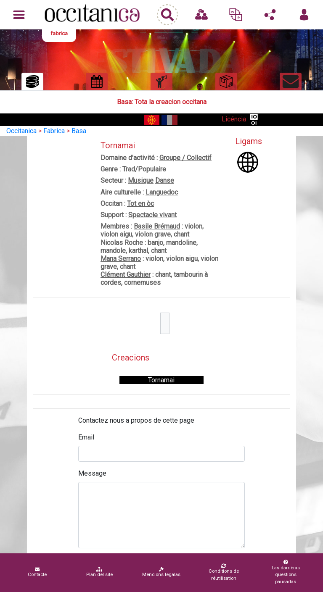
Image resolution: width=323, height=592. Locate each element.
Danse (164, 180)
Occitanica (21, 131)
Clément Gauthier (126, 275)
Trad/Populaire (144, 169)
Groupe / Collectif (185, 158)
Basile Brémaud (157, 226)
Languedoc (162, 192)
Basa (78, 131)
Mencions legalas (161, 572)
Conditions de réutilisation (223, 572)
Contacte (37, 572)
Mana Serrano (121, 259)
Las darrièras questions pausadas (285, 572)
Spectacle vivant (152, 215)
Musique (141, 180)
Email (86, 437)
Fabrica (54, 131)
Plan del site (99, 572)
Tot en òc (140, 204)
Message (92, 473)
